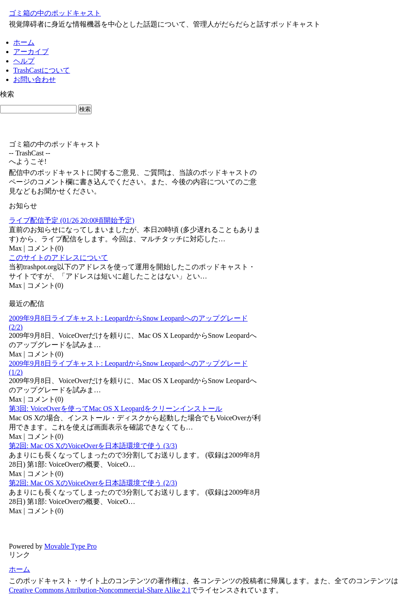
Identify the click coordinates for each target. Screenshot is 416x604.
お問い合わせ (34, 79)
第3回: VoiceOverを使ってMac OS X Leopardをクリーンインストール (115, 408)
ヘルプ (24, 61)
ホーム (24, 42)
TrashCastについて (41, 70)
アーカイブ (31, 51)
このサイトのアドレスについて (58, 257)
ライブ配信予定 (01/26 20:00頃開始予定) (72, 220)
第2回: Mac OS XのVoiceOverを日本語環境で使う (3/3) (93, 445)
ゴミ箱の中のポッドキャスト (55, 13)
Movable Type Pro (70, 546)
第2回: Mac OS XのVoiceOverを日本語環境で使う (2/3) (93, 483)
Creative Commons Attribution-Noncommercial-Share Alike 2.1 (100, 590)
